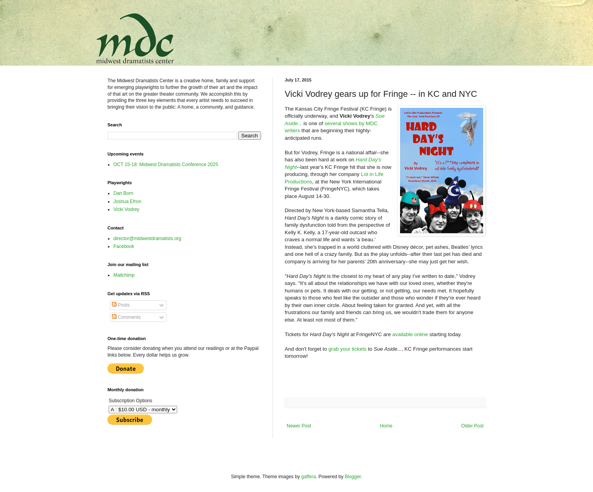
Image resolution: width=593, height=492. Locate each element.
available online (410, 334)
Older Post (472, 426)
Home (386, 426)
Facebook (123, 246)
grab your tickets (347, 349)
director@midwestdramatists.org (147, 238)
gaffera (308, 476)
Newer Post (299, 426)
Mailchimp (124, 275)
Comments (126, 317)
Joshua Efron (127, 201)
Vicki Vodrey (126, 209)
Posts (121, 305)
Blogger (353, 476)
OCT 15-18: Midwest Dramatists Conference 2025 (165, 164)
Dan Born (123, 193)
